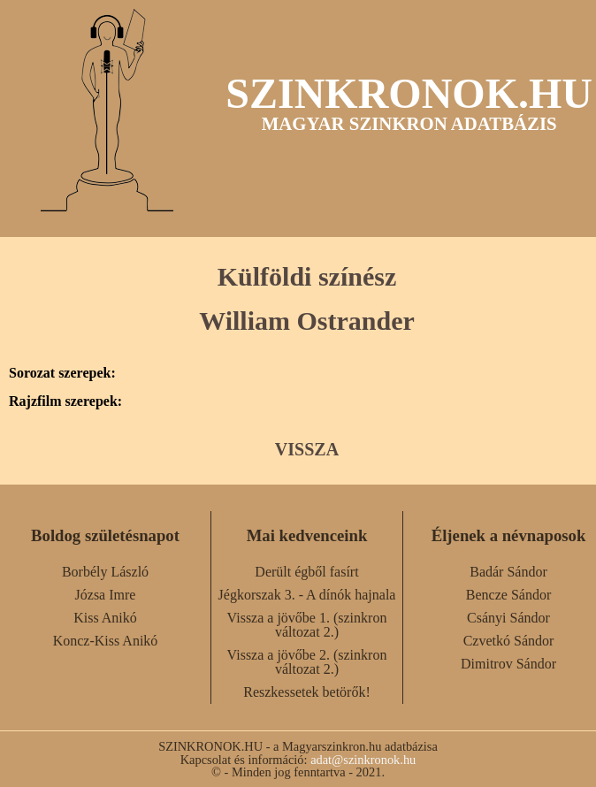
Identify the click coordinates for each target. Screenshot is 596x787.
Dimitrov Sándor (508, 663)
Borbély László (105, 571)
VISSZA (307, 449)
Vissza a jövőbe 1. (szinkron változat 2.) (307, 624)
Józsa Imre (105, 594)
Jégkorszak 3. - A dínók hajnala (307, 594)
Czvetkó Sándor (508, 640)
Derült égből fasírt (306, 571)
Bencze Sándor (508, 594)
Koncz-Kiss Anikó (105, 640)
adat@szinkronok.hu (363, 760)
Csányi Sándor (508, 617)
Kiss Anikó (105, 617)
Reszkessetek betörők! (307, 691)
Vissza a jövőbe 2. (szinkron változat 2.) (307, 661)
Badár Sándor (508, 571)
